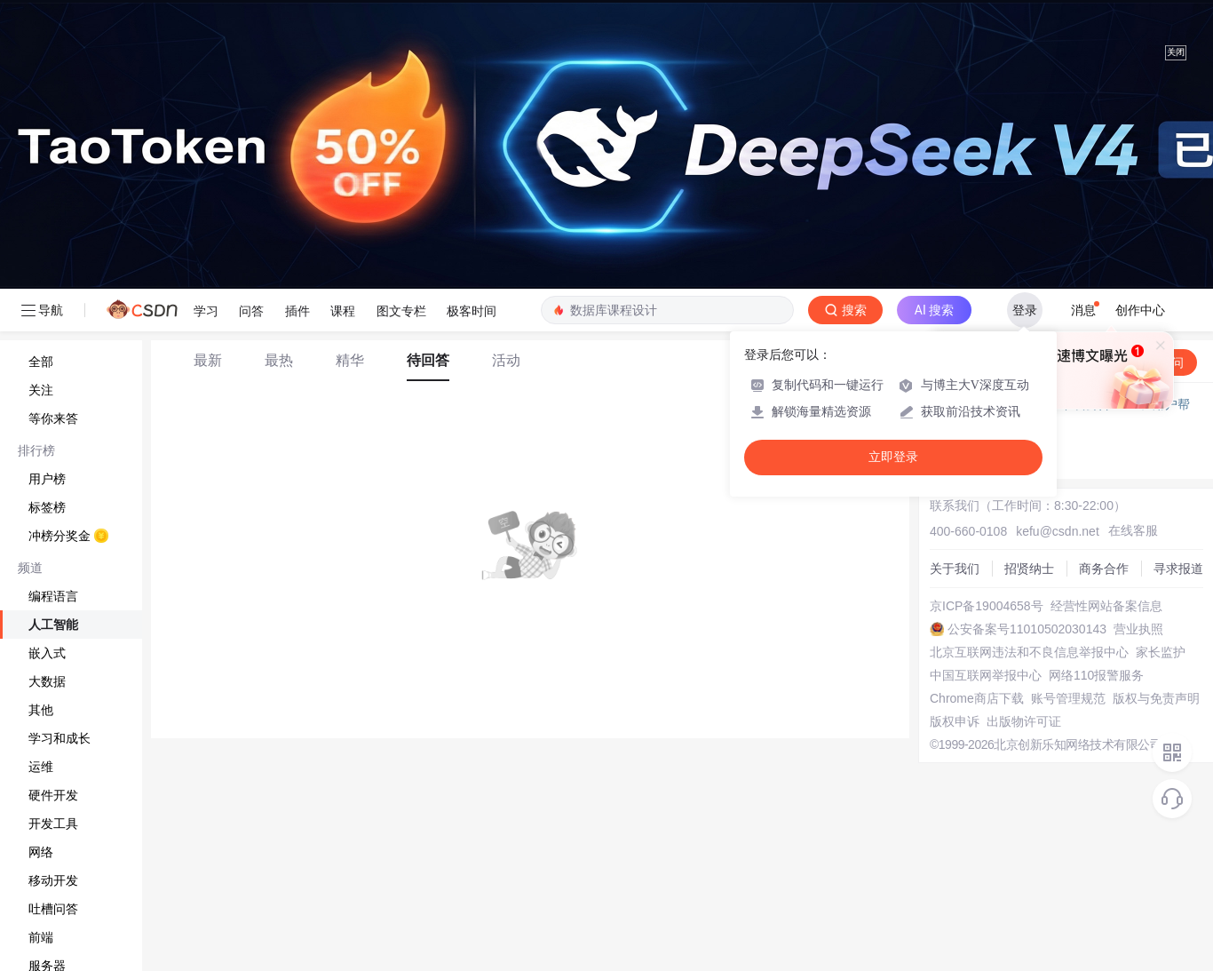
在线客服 (1133, 530)
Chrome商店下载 (977, 698)
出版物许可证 (1024, 721)
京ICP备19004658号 (986, 606)
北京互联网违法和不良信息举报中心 (1029, 652)
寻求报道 (1178, 568)
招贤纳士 (1029, 568)
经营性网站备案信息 (1106, 606)
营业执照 (1138, 629)
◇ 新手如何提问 (981, 440)
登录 (1024, 310)
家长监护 (1160, 652)
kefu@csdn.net (1057, 531)
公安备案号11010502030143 (1026, 629)
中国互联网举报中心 (986, 675)
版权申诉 (954, 721)
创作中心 (1140, 310)
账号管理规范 (1068, 698)
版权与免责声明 (1156, 698)
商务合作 (1104, 568)
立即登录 (893, 457)
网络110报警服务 (1096, 675)
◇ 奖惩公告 (969, 457)
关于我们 (954, 568)
